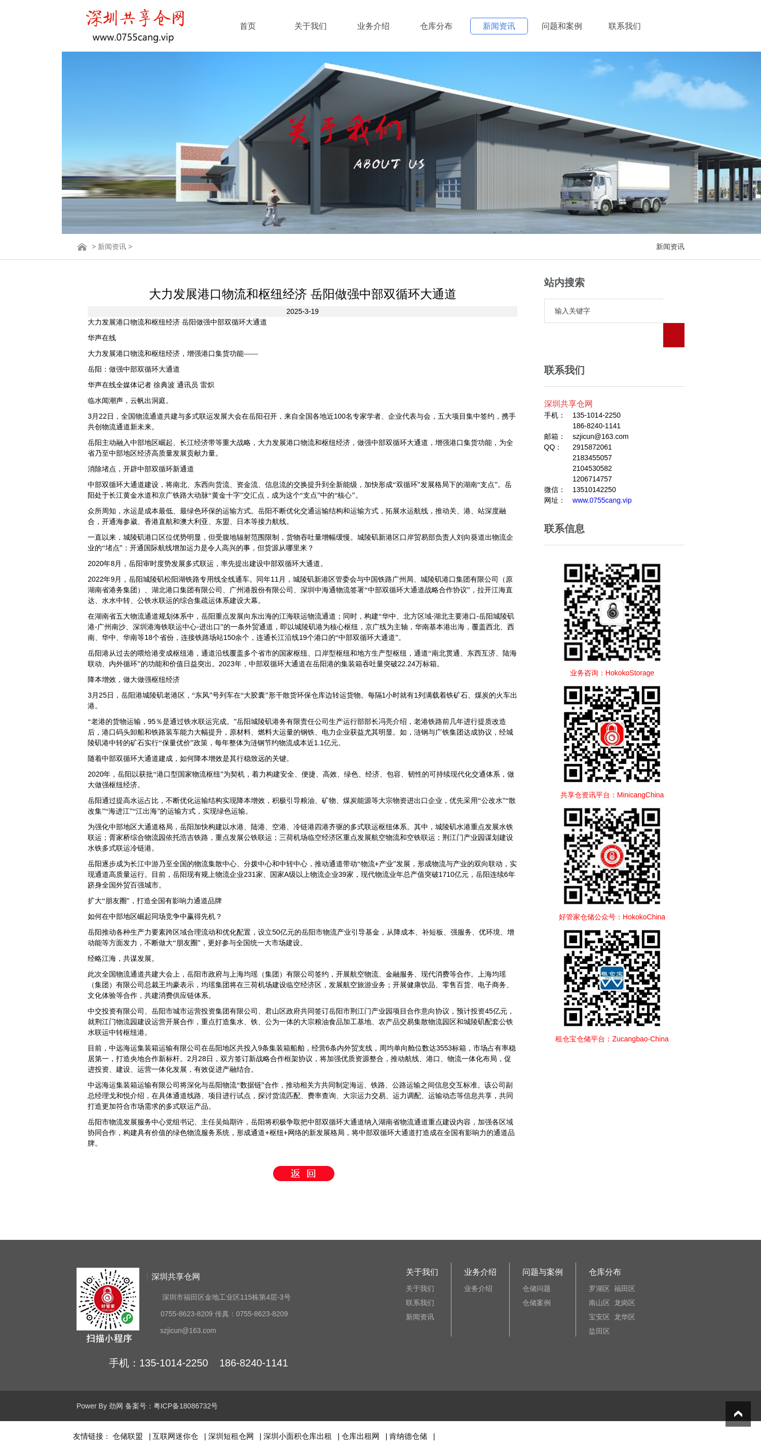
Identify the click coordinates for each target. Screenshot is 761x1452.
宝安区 (599, 1317)
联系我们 (624, 26)
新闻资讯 (499, 26)
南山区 (599, 1303)
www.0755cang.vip (602, 476)
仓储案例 (536, 1303)
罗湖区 (599, 1288)
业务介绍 (373, 26)
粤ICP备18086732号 (186, 1406)
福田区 (624, 1288)
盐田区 (599, 1331)
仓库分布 (436, 26)
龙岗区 (624, 1303)
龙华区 (624, 1317)
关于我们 (310, 26)
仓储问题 (536, 1288)
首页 (248, 26)
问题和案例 (562, 26)
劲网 (116, 1406)
